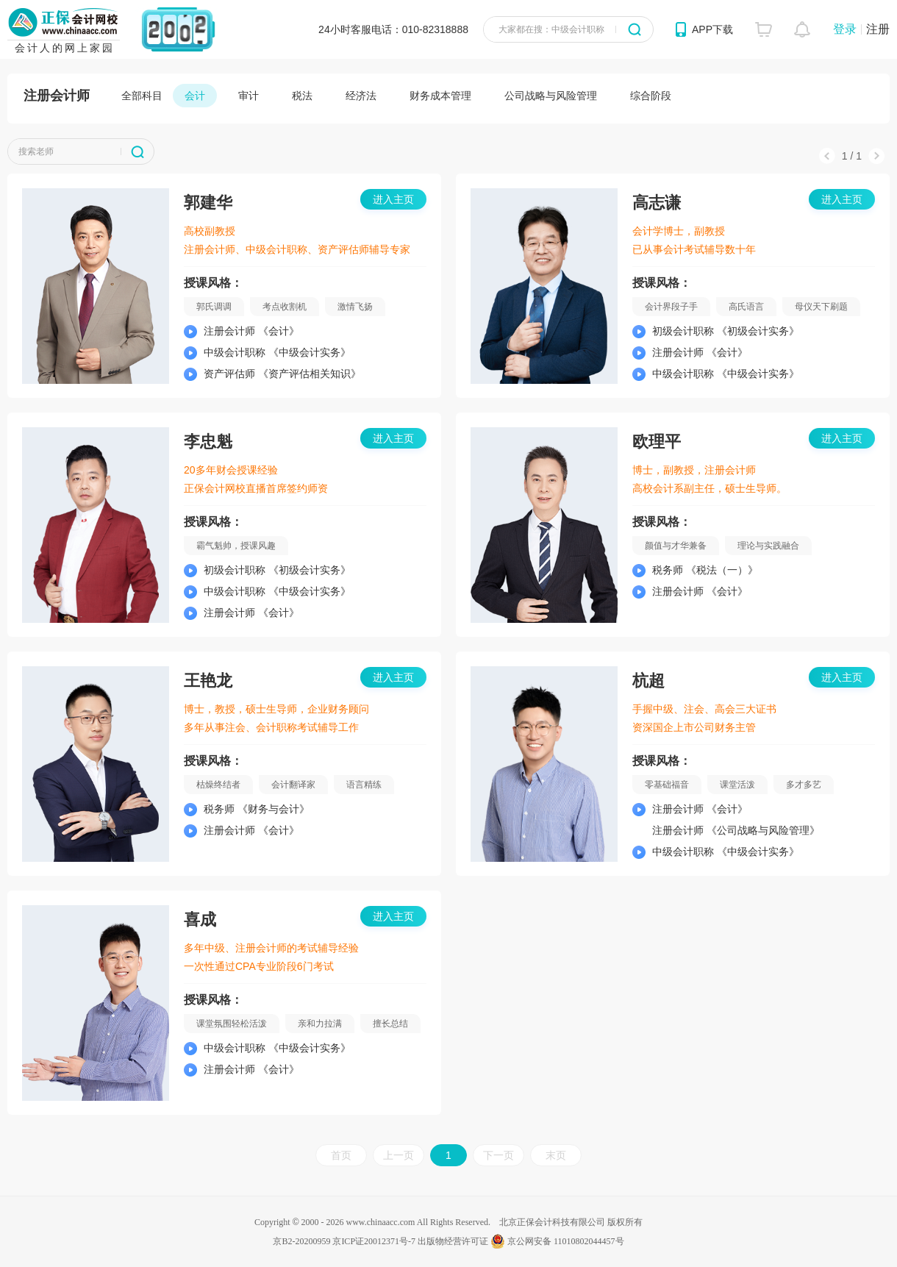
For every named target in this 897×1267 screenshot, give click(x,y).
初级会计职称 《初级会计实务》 (725, 331)
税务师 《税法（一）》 (705, 570)
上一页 (398, 1155)
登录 (845, 29)
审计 (248, 95)
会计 (195, 95)
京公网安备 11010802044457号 (557, 1241)
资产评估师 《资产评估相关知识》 (282, 373)
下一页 (498, 1155)
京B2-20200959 (301, 1241)
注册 (878, 29)
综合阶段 (650, 95)
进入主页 (393, 199)
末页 (556, 1155)
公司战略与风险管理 (550, 95)
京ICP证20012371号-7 (373, 1241)
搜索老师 (36, 151)
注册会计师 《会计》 (251, 331)
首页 (341, 1155)
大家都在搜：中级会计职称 (551, 29)
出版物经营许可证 (453, 1241)
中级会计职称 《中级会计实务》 (277, 352)
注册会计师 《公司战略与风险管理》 (736, 830)
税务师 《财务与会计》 (257, 809)
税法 (302, 95)
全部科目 (141, 95)
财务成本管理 (440, 95)
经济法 (361, 95)
